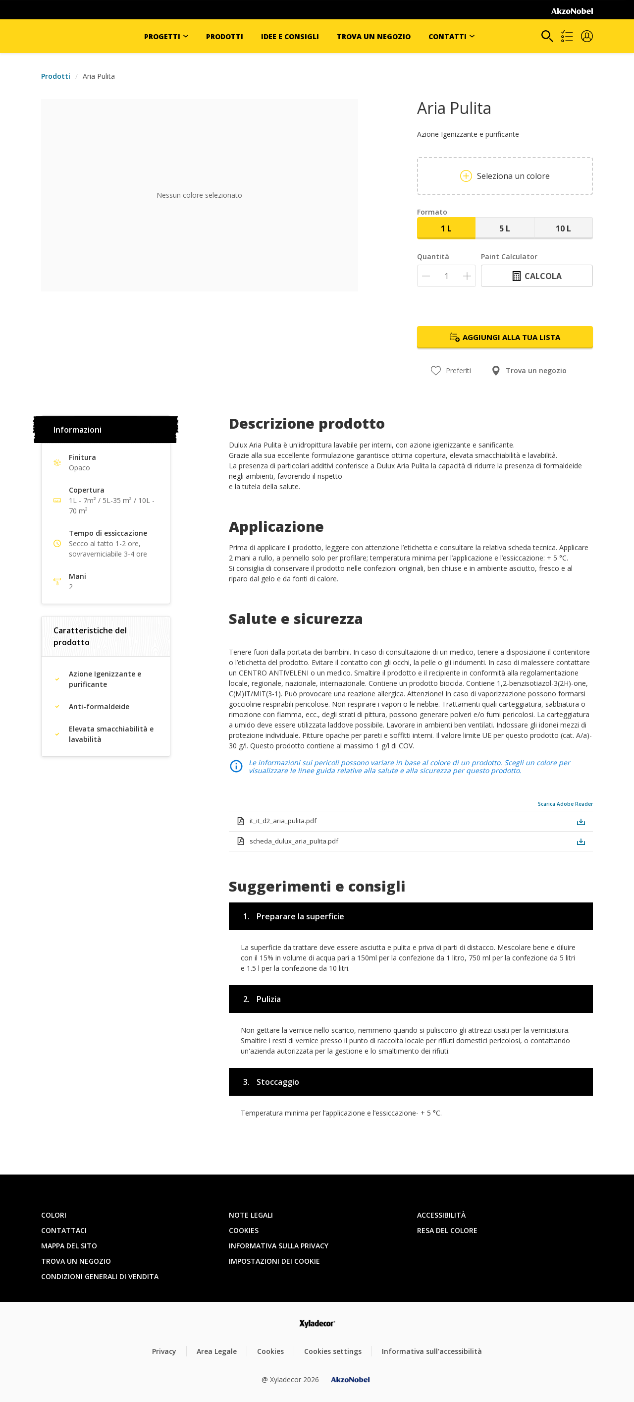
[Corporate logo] (572, 11)
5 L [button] (504, 228)
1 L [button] (446, 228)
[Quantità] (446, 276)
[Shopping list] (567, 36)
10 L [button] (563, 228)
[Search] (547, 36)
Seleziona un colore (505, 176)
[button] (587, 36)
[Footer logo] (317, 1324)
